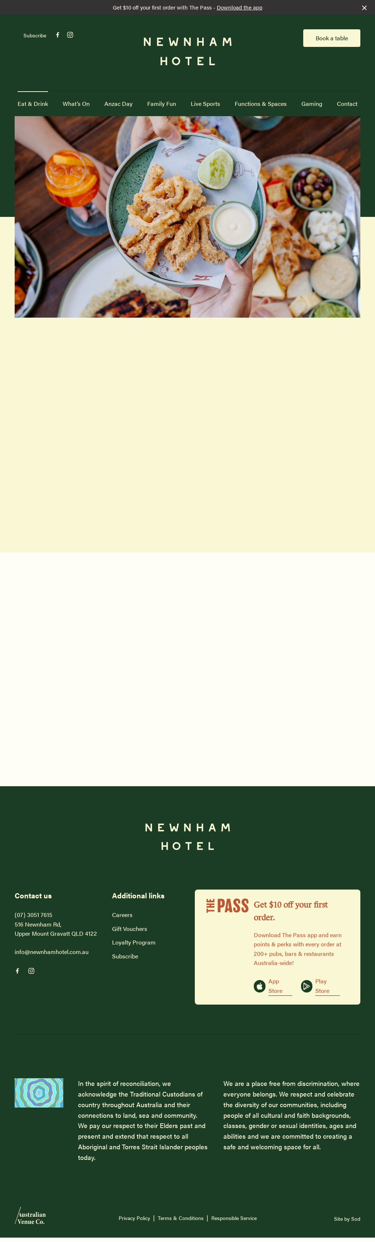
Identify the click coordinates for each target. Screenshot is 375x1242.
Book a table (332, 38)
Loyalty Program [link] (134, 942)
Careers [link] (122, 914)
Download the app (240, 7)
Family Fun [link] (161, 103)
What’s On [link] (76, 103)
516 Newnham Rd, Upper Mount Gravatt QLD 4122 (56, 929)
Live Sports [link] (205, 103)
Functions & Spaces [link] (261, 103)
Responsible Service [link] (234, 1218)
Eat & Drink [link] (33, 103)
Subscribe (34, 35)
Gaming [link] (311, 103)
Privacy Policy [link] (134, 1218)
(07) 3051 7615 (33, 914)
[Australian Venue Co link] (30, 1218)
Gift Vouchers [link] (129, 928)
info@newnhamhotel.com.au (52, 951)
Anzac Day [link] (118, 103)
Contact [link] (347, 103)
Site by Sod (347, 1218)
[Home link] (187, 51)
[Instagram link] (69, 34)
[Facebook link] (57, 34)
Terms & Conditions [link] (181, 1218)
